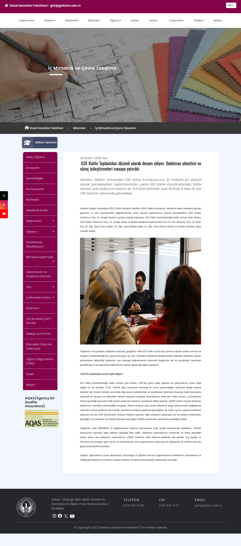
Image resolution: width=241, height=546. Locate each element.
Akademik (71, 20)
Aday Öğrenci (35, 157)
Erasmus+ (33, 308)
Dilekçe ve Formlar (38, 334)
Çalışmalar (175, 20)
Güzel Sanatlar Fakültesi (44, 128)
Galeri (30, 374)
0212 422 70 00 (133, 505)
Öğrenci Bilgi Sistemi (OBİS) (39, 361)
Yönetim (49, 20)
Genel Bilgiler (34, 178)
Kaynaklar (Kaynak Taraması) (39, 346)
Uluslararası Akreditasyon (35, 244)
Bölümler (93, 20)
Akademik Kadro (37, 210)
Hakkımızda (26, 20)
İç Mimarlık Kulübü (38, 297)
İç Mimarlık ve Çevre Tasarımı (115, 128)
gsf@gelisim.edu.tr (208, 505)
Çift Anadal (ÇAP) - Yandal (39, 321)
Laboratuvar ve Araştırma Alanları (38, 274)
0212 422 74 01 (169, 505)
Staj (28, 287)
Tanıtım (153, 20)
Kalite (134, 20)
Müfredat (32, 200)
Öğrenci (115, 20)
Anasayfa (32, 168)
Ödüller (198, 20)
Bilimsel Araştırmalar (39, 257)
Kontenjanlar (35, 189)
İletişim (218, 20)
